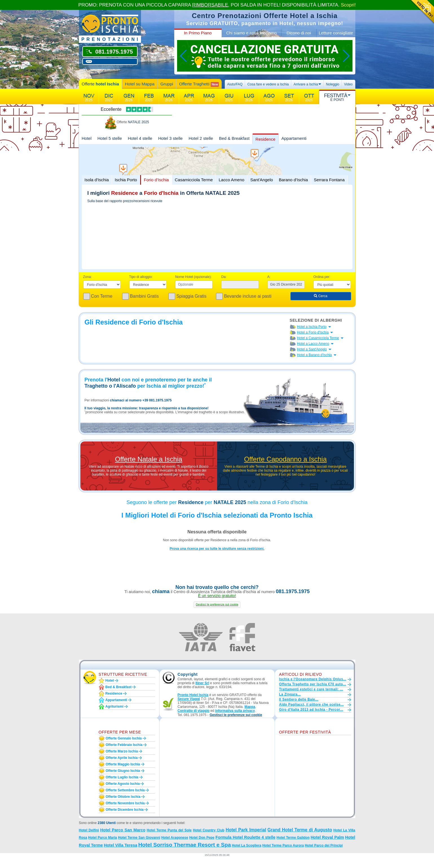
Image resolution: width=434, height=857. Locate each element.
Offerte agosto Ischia (123, 784)
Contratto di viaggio (194, 711)
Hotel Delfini (89, 830)
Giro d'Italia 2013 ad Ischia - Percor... (311, 710)
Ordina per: (321, 277)
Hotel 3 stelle (170, 138)
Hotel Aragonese (174, 838)
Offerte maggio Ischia (123, 764)
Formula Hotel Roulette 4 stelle (245, 837)
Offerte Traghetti (199, 84)
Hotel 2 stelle (201, 138)
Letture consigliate (336, 32)
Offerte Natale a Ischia (148, 459)
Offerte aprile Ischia (122, 758)
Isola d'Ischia (97, 179)
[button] (217, 605)
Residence (265, 139)
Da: (223, 277)
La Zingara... (290, 694)
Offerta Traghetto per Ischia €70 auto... (312, 684)
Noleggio (332, 84)
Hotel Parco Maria (102, 838)
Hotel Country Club (208, 830)
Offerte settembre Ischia (125, 790)
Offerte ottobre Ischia (123, 797)
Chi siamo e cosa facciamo (251, 32)
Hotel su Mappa (140, 83)
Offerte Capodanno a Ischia (285, 459)
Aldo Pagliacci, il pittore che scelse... (311, 704)
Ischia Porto (126, 179)
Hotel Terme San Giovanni (139, 838)
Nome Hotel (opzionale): (193, 277)
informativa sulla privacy (235, 711)
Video (348, 84)
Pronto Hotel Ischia (193, 695)
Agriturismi (114, 706)
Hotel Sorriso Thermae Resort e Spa (184, 845)
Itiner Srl (202, 683)
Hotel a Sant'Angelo (312, 349)
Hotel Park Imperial (246, 829)
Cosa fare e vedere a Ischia (268, 84)
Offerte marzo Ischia (122, 751)
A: (268, 277)
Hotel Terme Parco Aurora (283, 845)
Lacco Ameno (231, 179)
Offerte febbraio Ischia (124, 745)
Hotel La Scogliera (246, 845)
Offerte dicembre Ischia (125, 810)
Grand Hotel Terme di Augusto (299, 829)
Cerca (320, 296)
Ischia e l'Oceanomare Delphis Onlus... (313, 679)
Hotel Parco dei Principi (324, 845)
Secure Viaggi (189, 699)
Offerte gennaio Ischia (124, 738)
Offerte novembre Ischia (125, 803)
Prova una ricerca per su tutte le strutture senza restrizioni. (216, 549)
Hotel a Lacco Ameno (313, 344)
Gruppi (166, 83)
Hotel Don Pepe (201, 838)
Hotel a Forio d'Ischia (313, 332)
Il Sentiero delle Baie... (298, 699)
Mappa (249, 707)
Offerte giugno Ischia (123, 771)
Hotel (87, 138)
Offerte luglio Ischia (122, 777)
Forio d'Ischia (156, 179)
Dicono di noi (299, 32)
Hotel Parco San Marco (122, 830)
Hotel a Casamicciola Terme (318, 338)
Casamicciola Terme (194, 179)
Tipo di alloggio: (141, 277)
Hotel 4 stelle (140, 138)
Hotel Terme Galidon (292, 838)
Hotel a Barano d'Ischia (314, 355)
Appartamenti (294, 138)
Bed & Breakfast (234, 138)
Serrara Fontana (329, 179)
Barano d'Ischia (293, 179)
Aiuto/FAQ (235, 84)
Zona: (87, 277)
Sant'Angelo (261, 179)
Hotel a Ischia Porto (312, 327)
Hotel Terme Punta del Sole (169, 830)
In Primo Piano (198, 32)
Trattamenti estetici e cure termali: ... (311, 689)
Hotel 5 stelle (110, 138)
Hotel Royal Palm (327, 837)
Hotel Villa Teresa (120, 845)
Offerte (100, 83)
